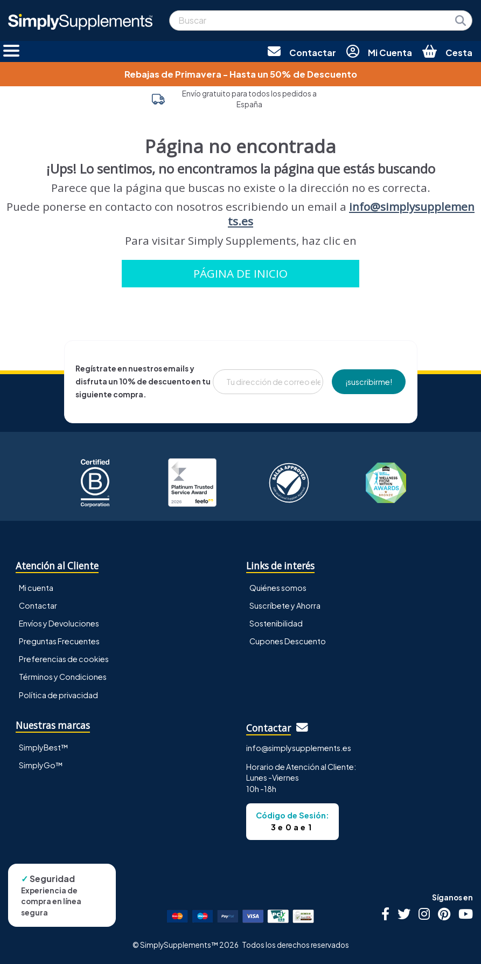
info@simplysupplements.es (351, 214)
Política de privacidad (58, 695)
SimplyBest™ (43, 747)
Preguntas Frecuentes (59, 641)
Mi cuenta (36, 588)
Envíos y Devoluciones (59, 623)
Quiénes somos (277, 588)
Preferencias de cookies (64, 659)
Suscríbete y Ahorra (284, 605)
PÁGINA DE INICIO (240, 273)
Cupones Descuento (287, 641)
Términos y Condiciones (63, 676)
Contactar (38, 605)
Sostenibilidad (276, 623)
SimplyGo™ (41, 765)
